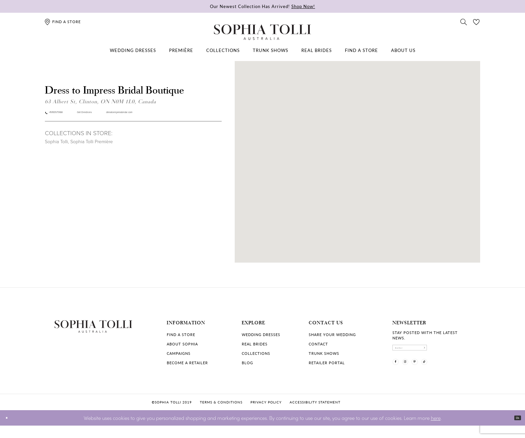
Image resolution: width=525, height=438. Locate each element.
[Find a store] (62, 22)
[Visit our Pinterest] (434, 373)
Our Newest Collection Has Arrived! (262, 6)
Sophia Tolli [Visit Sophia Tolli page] (56, 146)
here (436, 429)
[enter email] (431, 351)
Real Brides (255, 343)
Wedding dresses (261, 334)
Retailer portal (327, 362)
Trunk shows (324, 353)
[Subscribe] (465, 351)
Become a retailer (187, 362)
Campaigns (179, 353)
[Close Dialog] (10, 430)
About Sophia (182, 343)
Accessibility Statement (315, 414)
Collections (256, 353)
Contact (318, 343)
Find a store (181, 334)
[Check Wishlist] (476, 21)
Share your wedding (332, 334)
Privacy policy (266, 414)
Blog (247, 362)
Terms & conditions (221, 414)
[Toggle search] (463, 21)
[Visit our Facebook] (399, 373)
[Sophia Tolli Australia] (262, 32)
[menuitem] (133, 50)
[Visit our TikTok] (452, 373)
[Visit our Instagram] (417, 373)
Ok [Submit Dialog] (514, 430)
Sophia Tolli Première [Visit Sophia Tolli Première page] (91, 146)
